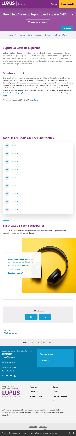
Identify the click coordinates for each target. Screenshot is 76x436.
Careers (55, 387)
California (21, 4)
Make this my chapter (39, 22)
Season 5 (11, 177)
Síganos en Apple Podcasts (18, 265)
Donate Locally (67, 4)
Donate (55, 391)
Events (47, 35)
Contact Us (34, 391)
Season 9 (11, 209)
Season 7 (11, 193)
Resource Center (36, 396)
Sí (31, 317)
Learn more (53, 433)
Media (32, 401)
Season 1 (11, 145)
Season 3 (11, 161)
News (30, 35)
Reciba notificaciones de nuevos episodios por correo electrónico (20, 260)
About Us (33, 387)
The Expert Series (10, 333)
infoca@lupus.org (8, 357)
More (64, 35)
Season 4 (11, 169)
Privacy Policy (33, 426)
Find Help (56, 35)
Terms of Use (43, 426)
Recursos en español (60, 401)
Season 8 (11, 201)
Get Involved (20, 35)
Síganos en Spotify (15, 269)
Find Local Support (60, 396)
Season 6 (11, 185)
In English (67, 29)
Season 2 (11, 153)
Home (10, 35)
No (45, 317)
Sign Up (45, 360)
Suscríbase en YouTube (16, 273)
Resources (38, 35)
